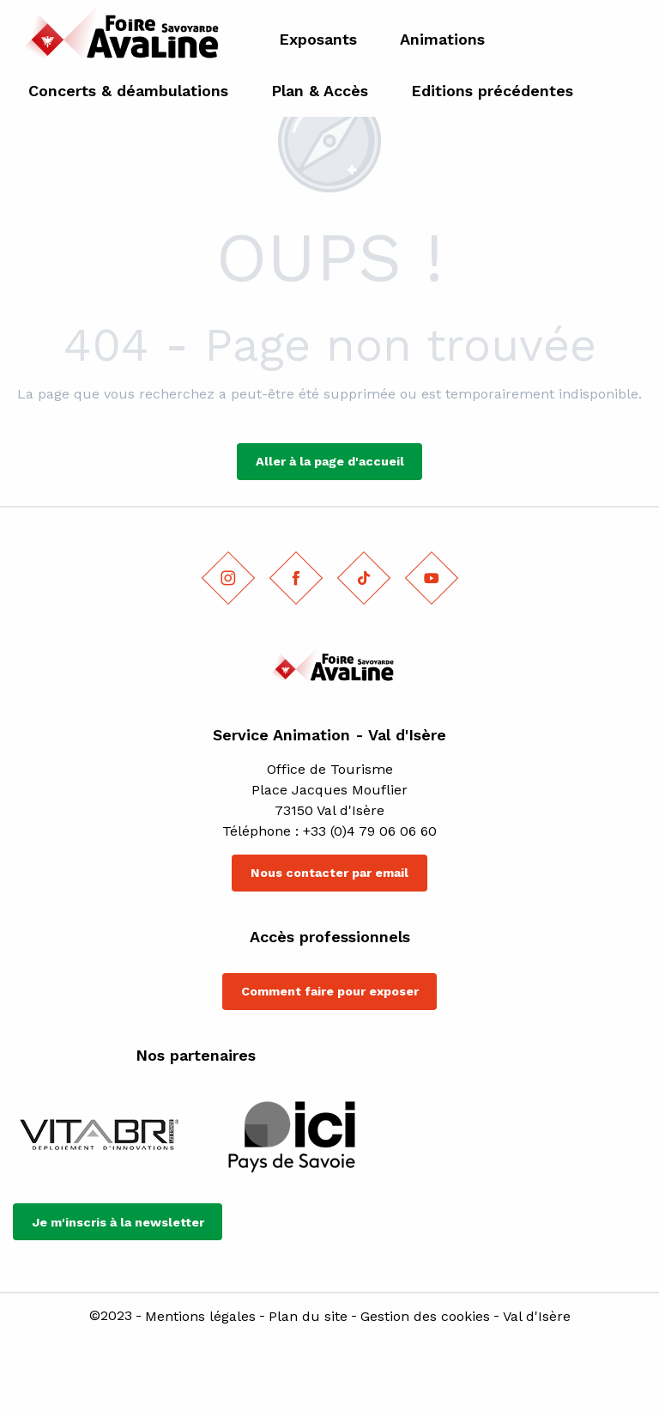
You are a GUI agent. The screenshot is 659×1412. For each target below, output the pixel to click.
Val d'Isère (537, 1317)
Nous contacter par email (329, 872)
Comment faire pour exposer (330, 991)
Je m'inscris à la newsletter (118, 1222)
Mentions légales (200, 1317)
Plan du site (308, 1317)
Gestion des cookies (425, 1317)
